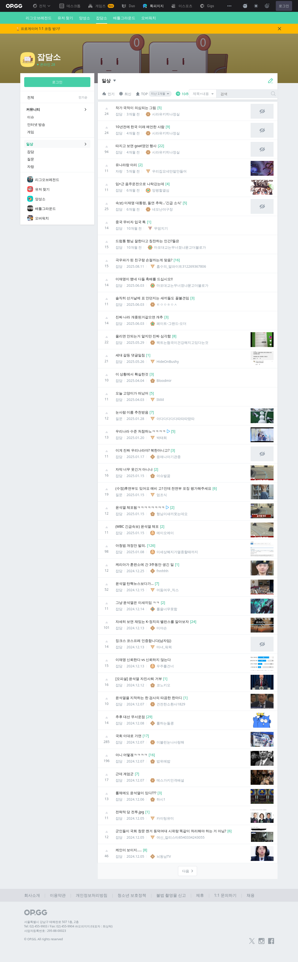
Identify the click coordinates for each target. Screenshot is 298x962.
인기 (108, 93)
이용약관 (58, 895)
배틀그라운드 (124, 17)
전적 (41, 6)
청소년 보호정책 (132, 895)
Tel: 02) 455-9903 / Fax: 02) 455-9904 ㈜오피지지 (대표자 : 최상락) (68, 926)
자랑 (119, 173)
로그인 (284, 6)
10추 (182, 93)
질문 (119, 420)
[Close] (279, 29)
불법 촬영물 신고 (171, 895)
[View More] (229, 6)
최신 (125, 93)
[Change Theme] (256, 6)
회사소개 (32, 895)
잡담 (119, 116)
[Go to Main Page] (14, 6)
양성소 (84, 17)
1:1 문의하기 (225, 895)
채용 (251, 895)
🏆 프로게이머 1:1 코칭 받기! (38, 29)
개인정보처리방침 (91, 895)
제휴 (200, 895)
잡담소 (101, 19)
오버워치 (148, 17)
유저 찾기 (65, 17)
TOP (141, 93)
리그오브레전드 (39, 17)
